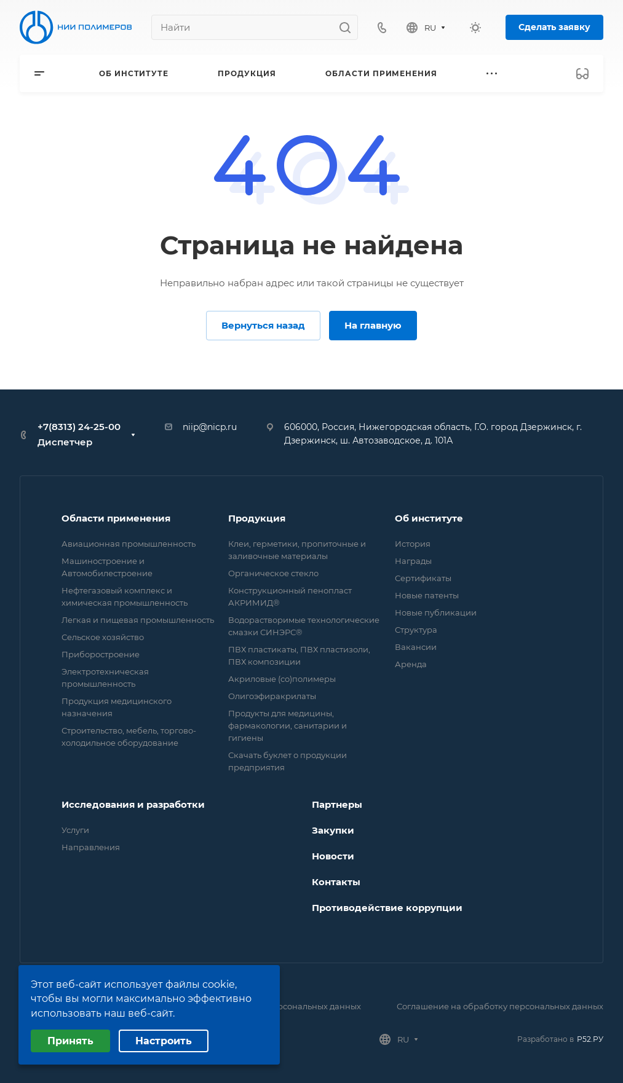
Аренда (411, 664)
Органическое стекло (273, 573)
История (413, 544)
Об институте (429, 518)
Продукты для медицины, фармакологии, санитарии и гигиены (287, 725)
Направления (91, 847)
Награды (413, 561)
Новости (333, 856)
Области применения (116, 518)
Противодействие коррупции (387, 907)
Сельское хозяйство (103, 637)
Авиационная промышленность (129, 544)
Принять (70, 1041)
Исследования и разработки (133, 804)
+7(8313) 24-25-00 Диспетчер (79, 434)
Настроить (163, 1041)
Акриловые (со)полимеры (282, 679)
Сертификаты (423, 578)
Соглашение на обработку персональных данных (500, 1006)
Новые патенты (427, 595)
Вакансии (416, 647)
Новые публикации (436, 612)
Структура (416, 630)
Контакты (336, 882)
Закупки (333, 830)
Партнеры (337, 804)
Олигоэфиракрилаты (272, 696)
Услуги (75, 830)
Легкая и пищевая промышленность (138, 620)
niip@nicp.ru (210, 426)
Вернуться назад (263, 325)
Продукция (256, 518)
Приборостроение (101, 654)
